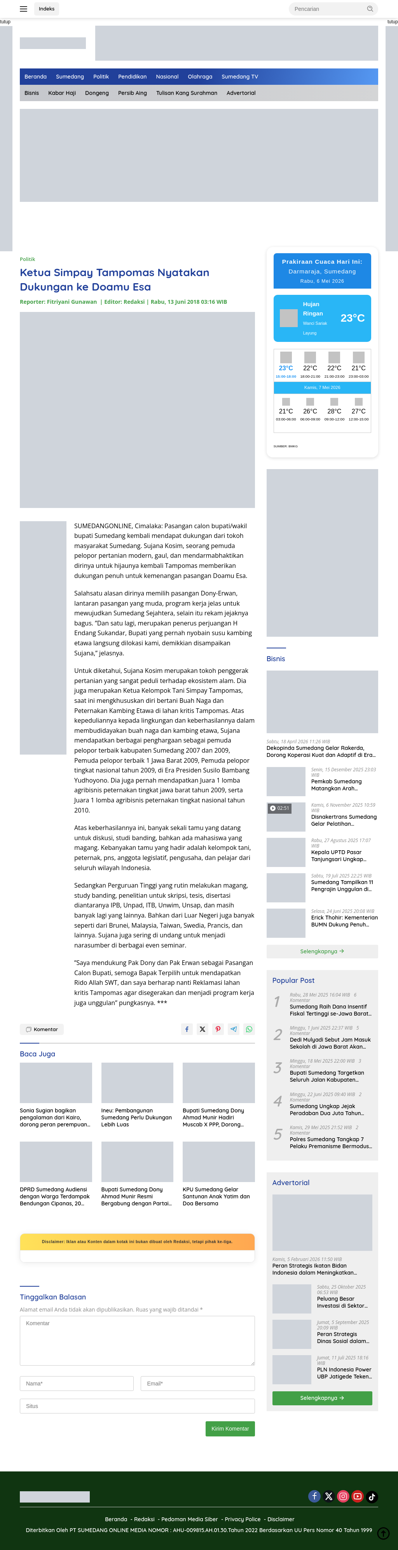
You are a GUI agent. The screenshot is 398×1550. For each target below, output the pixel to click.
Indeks (46, 8)
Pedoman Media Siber (189, 1519)
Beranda (35, 76)
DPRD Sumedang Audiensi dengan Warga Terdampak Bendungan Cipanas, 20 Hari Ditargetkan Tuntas (55, 1196)
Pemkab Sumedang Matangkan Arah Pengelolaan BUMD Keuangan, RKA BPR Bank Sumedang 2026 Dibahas (344, 785)
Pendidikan (132, 76)
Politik (101, 76)
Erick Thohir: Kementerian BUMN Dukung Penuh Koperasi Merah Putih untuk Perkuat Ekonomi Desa (344, 921)
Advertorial (241, 92)
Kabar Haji (62, 92)
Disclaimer (281, 1519)
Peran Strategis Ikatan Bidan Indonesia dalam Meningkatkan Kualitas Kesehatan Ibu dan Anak (315, 1269)
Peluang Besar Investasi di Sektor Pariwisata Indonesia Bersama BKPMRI (344, 1302)
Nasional (167, 76)
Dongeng (97, 92)
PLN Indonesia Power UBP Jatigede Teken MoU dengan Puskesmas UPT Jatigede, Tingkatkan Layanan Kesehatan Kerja (344, 1373)
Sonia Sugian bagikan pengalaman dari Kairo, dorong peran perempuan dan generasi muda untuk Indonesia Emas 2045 (53, 1117)
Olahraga (200, 76)
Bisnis (31, 92)
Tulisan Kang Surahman (186, 92)
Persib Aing (132, 92)
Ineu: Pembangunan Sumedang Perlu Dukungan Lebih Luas (136, 1117)
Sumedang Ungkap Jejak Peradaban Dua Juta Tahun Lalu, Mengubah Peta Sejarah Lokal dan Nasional (328, 1110)
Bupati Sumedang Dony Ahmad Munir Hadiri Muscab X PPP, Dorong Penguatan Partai (213, 1117)
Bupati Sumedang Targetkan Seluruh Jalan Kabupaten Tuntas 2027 (327, 1076)
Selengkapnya (322, 951)
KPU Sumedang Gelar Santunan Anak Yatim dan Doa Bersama (216, 1196)
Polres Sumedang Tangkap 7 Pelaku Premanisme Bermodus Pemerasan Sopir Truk (329, 1143)
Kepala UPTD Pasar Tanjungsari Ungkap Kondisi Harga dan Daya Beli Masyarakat (342, 856)
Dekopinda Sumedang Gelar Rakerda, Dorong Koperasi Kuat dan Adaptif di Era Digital (320, 751)
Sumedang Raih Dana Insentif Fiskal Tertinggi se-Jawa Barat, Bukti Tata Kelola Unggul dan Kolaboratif (330, 1010)
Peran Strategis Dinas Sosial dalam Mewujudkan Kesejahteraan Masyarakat (341, 1338)
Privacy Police (242, 1519)
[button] (370, 8)
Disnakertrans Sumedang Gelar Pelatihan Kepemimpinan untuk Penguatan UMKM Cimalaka (344, 820)
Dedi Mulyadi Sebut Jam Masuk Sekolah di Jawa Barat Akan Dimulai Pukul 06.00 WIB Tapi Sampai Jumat (330, 1043)
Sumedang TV (240, 76)
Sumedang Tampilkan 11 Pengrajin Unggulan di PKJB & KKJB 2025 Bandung (342, 886)
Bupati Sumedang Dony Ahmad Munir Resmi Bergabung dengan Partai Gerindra (135, 1196)
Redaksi (144, 1519)
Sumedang (70, 76)
